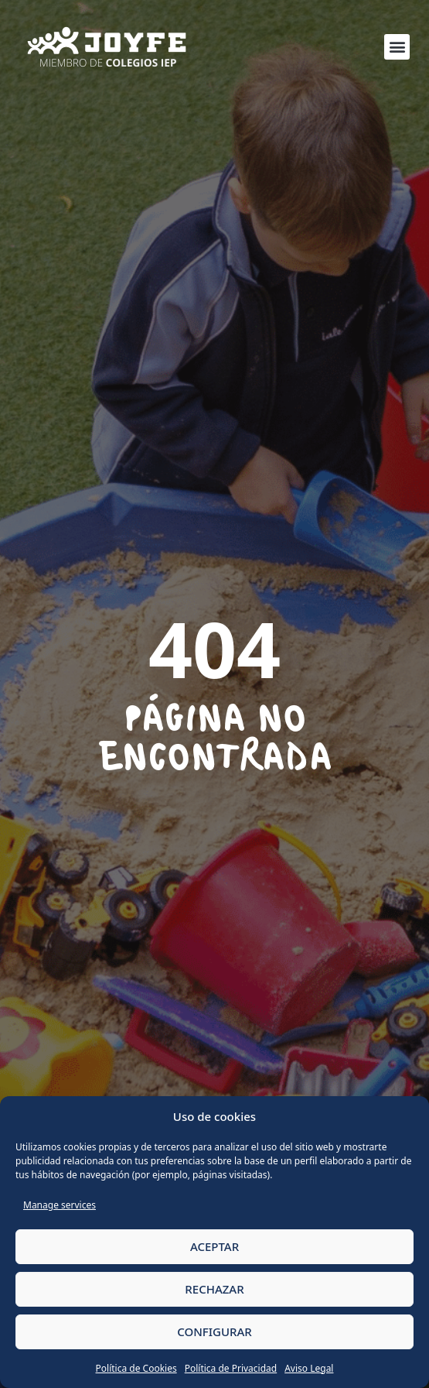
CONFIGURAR (214, 1331)
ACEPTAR (214, 1246)
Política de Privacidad (231, 1368)
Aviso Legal (308, 1368)
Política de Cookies (136, 1368)
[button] (397, 47)
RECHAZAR (214, 1289)
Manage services (59, 1205)
